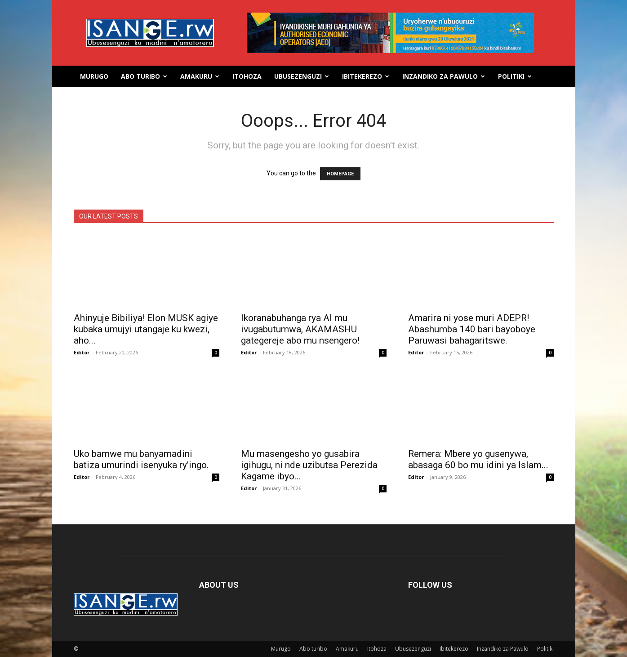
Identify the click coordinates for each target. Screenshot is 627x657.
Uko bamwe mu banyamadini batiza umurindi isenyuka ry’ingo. (141, 459)
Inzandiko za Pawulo (443, 76)
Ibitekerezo (365, 76)
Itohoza (247, 76)
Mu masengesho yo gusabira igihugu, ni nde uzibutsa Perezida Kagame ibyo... (309, 465)
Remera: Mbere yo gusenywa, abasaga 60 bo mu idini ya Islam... (478, 459)
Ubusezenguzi (301, 76)
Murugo (94, 76)
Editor (81, 352)
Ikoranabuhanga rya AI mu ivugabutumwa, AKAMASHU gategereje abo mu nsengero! (300, 329)
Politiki (515, 76)
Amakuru (199, 76)
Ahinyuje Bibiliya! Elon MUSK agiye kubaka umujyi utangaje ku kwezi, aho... (146, 329)
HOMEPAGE (340, 174)
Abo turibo (144, 76)
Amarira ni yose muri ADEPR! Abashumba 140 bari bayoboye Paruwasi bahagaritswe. (471, 329)
